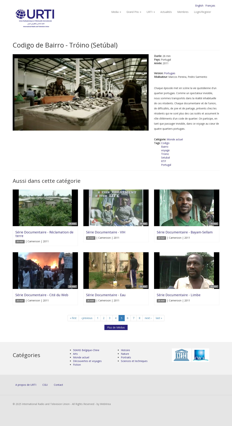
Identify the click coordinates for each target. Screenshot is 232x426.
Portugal (166, 164)
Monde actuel (175, 139)
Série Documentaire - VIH (105, 232)
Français (210, 5)
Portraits (126, 357)
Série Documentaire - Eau (106, 295)
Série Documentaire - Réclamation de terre (44, 234)
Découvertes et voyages (87, 361)
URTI (151, 12)
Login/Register (202, 12)
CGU (45, 384)
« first (73, 318)
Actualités (166, 12)
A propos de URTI (25, 384)
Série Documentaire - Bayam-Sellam (185, 232)
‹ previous (86, 318)
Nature (125, 353)
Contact (58, 384)
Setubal (165, 157)
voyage (165, 150)
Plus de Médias (116, 327)
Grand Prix (134, 12)
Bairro (164, 146)
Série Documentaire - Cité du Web (41, 295)
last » (159, 318)
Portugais (169, 73)
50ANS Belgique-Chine (86, 350)
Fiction (77, 364)
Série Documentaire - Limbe (178, 295)
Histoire (125, 350)
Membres (182, 12)
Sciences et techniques (134, 361)
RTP (163, 161)
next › (148, 318)
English (199, 5)
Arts (75, 353)
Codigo (165, 143)
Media (116, 12)
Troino (165, 154)
